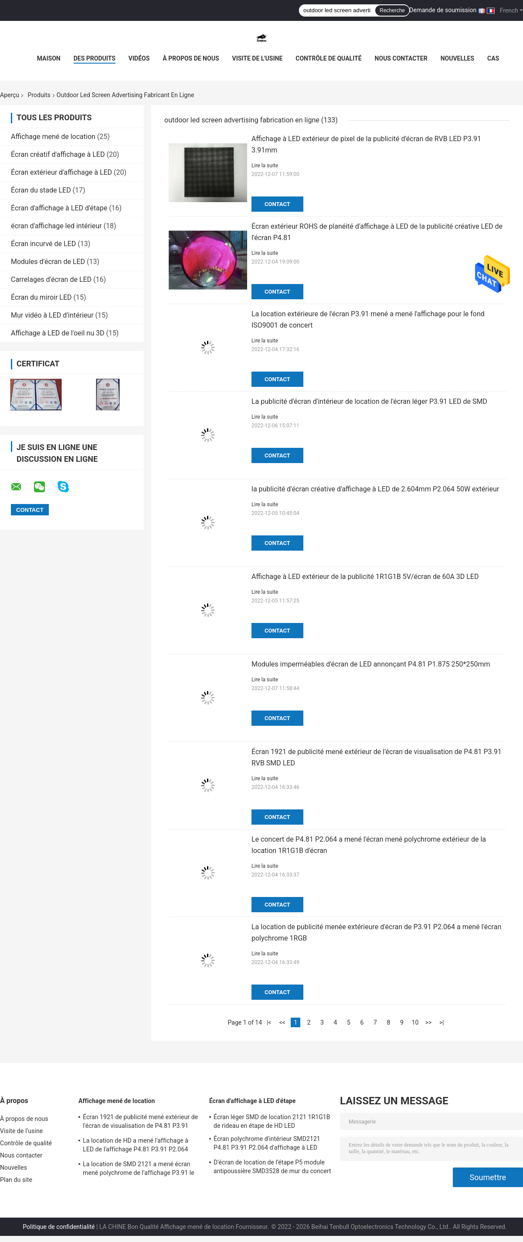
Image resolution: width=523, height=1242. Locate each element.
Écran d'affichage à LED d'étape (59, 208)
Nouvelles (457, 58)
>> (428, 1022)
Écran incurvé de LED (43, 244)
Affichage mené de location (53, 136)
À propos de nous (191, 58)
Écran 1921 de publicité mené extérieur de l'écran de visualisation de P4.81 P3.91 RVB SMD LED (140, 1122)
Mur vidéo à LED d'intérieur (52, 315)
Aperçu (9, 94)
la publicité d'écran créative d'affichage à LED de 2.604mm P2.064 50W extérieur (375, 489)
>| (441, 1022)
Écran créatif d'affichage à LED (58, 154)
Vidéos (139, 58)
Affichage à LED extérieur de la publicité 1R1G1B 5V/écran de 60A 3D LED (365, 576)
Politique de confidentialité (59, 1226)
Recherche (392, 10)
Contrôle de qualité (328, 58)
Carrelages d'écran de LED (51, 279)
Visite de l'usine (257, 58)
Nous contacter (401, 58)
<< (282, 1022)
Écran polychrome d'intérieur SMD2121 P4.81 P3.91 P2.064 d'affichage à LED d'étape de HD (267, 1144)
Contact (277, 204)
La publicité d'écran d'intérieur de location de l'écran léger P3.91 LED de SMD (369, 401)
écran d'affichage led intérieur (56, 226)
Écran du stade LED (41, 190)
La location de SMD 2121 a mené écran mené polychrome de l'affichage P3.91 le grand (138, 1170)
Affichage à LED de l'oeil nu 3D (57, 333)
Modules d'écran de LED (48, 261)
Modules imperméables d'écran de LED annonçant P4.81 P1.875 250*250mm (370, 664)
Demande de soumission (442, 10)
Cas (493, 58)
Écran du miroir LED (41, 297)
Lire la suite (264, 165)
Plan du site (16, 1179)
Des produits (94, 58)
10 (415, 1022)
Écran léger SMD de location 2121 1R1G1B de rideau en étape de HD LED (272, 1121)
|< (269, 1022)
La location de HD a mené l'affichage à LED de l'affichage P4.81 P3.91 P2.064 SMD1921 (135, 1146)
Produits (39, 94)
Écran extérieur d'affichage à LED (61, 172)
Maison (49, 58)
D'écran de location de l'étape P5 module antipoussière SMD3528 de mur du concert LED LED (272, 1168)
